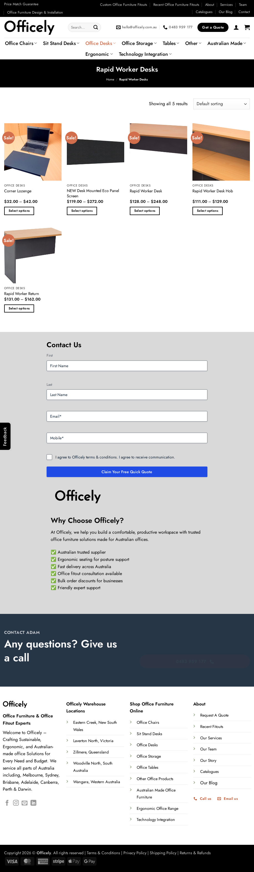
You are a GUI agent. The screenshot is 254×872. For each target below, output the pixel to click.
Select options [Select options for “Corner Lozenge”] (19, 210)
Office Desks (100, 43)
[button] (236, 27)
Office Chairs (21, 43)
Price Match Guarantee (21, 4)
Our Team (208, 749)
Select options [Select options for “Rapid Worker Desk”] (145, 210)
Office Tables (147, 767)
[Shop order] (221, 104)
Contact (244, 11)
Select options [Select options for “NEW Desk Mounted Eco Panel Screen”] (82, 210)
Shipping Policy (163, 853)
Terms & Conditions (103, 853)
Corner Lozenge (17, 191)
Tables (171, 43)
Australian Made (226, 43)
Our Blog (225, 11)
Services (226, 4)
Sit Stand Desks (61, 43)
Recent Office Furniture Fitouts (176, 4)
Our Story (208, 760)
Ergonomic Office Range (157, 808)
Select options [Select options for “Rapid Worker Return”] (19, 308)
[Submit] (96, 27)
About (209, 4)
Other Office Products (155, 779)
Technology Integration (145, 54)
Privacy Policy (134, 853)
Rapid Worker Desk (146, 191)
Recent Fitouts (211, 726)
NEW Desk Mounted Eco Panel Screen (93, 193)
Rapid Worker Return (21, 293)
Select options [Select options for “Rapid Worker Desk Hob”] (207, 210)
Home (110, 79)
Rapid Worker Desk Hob (212, 191)
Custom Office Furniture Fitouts (123, 4)
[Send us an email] (24, 803)
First (50, 355)
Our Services (211, 738)
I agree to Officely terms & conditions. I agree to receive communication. (115, 457)
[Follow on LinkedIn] (33, 803)
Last (49, 384)
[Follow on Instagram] (16, 803)
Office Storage (139, 43)
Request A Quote (214, 715)
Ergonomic (99, 54)
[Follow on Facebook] (7, 803)
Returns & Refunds (195, 853)
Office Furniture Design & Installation (35, 12)
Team (243, 4)
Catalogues (204, 11)
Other (193, 43)
